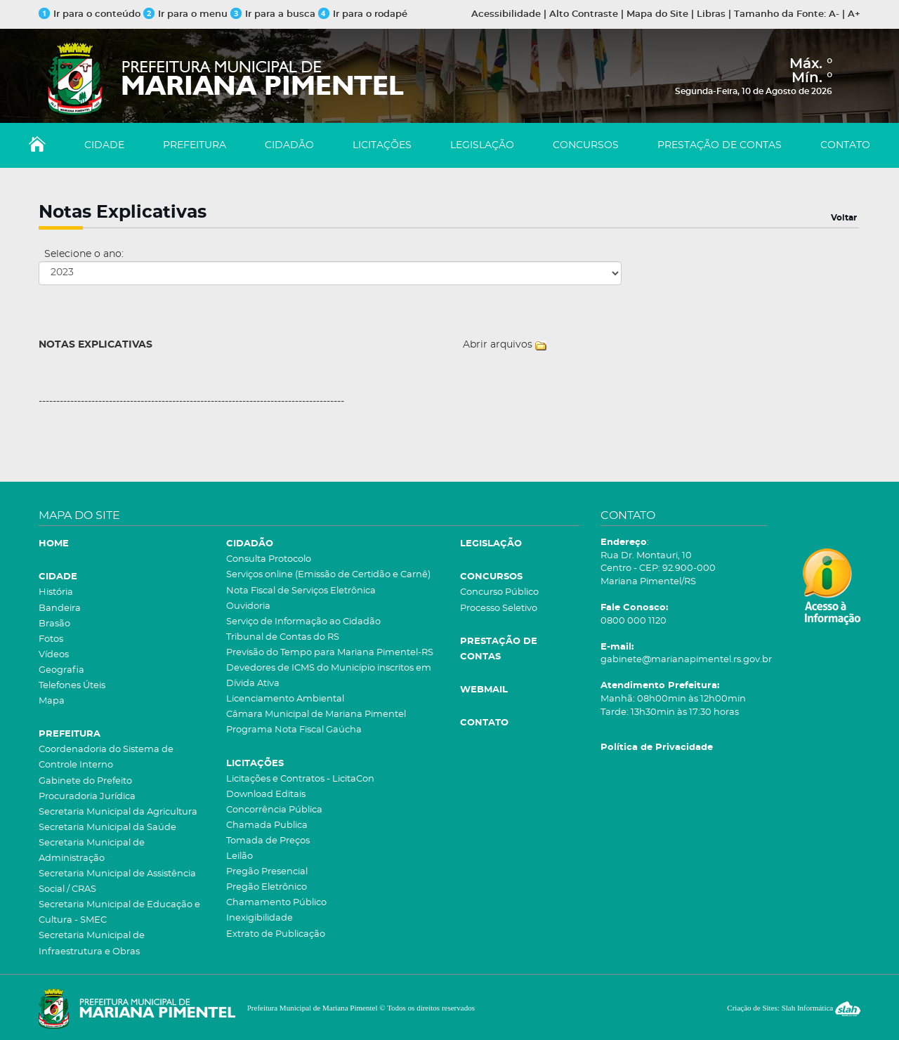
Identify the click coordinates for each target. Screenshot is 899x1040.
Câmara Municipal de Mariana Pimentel (316, 714)
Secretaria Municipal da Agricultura (118, 812)
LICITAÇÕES (382, 145)
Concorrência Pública (274, 810)
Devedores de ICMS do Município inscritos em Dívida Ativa (328, 676)
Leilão (239, 856)
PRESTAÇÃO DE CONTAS (719, 145)
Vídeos (54, 654)
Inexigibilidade (259, 918)
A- (834, 14)
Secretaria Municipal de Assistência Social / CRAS (117, 881)
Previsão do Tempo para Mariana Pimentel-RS (329, 652)
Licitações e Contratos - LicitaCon (300, 779)
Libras (711, 14)
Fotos (51, 639)
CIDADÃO (289, 145)
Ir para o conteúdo (89, 14)
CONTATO (845, 145)
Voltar (844, 217)
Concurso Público (499, 592)
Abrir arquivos (497, 345)
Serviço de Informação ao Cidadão (303, 621)
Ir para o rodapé (362, 14)
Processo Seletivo (498, 608)
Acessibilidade (506, 14)
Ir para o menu (186, 14)
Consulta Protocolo (268, 559)
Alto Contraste (583, 14)
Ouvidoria (248, 606)
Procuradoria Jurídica (87, 796)
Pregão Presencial (267, 871)
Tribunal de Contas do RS (282, 637)
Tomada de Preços (268, 840)
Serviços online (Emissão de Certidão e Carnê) (328, 574)
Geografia (61, 670)
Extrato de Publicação (275, 934)
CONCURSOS (586, 145)
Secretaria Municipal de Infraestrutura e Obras (92, 943)
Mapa (52, 701)
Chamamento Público (276, 902)
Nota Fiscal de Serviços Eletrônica (301, 590)
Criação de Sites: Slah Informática (793, 1007)
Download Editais (266, 794)
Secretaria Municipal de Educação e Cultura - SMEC (119, 912)
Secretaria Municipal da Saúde (107, 827)
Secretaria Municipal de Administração (92, 850)
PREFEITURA (194, 145)
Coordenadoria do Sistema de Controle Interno (106, 757)
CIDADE (104, 145)
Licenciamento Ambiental (285, 699)
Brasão (54, 623)
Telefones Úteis (72, 685)
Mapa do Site (657, 14)
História (56, 592)
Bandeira (60, 608)
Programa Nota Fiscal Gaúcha (294, 730)
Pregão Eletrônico (266, 887)
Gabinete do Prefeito (85, 781)
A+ (854, 14)
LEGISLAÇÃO (482, 145)
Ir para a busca (272, 14)
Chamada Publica (267, 825)
